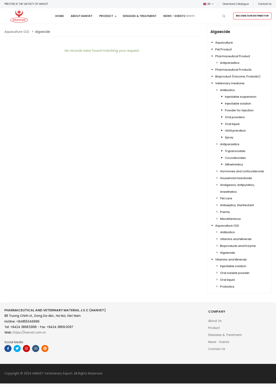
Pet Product (223, 49)
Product (214, 328)
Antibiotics (227, 90)
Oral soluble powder (235, 273)
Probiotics (227, 286)
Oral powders (235, 117)
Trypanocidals (235, 151)
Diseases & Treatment (225, 335)
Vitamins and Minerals (236, 239)
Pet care (226, 198)
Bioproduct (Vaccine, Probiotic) (237, 76)
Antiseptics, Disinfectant (237, 205)
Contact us (265, 4)
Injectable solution (238, 103)
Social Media (13, 342)
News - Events (218, 342)
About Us (215, 321)
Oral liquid (232, 124)
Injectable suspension (240, 97)
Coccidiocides (235, 158)
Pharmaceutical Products (233, 70)
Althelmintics (234, 164)
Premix (225, 212)
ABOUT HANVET (81, 16)
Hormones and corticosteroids (242, 171)
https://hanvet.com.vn (29, 332)
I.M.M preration (235, 130)
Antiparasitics (229, 63)
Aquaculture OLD (227, 226)
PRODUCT (106, 16)
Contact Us (216, 349)
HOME (59, 16)
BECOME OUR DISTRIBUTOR (252, 15)
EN (207, 4)
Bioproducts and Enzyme (238, 246)
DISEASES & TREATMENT (139, 16)
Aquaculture (224, 42)
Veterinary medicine (230, 83)
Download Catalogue (235, 4)
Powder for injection (239, 110)
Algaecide (227, 253)
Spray (229, 137)
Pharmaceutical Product (232, 56)
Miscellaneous (230, 219)
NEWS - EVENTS (174, 16)
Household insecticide (236, 178)
